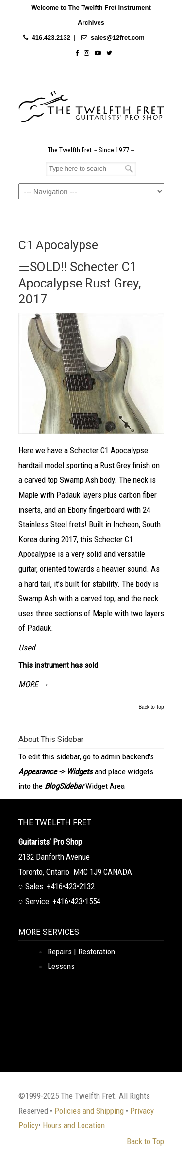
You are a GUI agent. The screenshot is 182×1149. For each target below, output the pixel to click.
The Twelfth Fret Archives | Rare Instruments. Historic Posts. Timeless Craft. (91, 104)
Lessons (61, 966)
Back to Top (151, 707)
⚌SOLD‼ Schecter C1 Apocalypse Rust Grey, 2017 (79, 282)
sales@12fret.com (118, 37)
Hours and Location (74, 1125)
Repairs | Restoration (81, 951)
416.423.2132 (51, 37)
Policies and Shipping (89, 1111)
